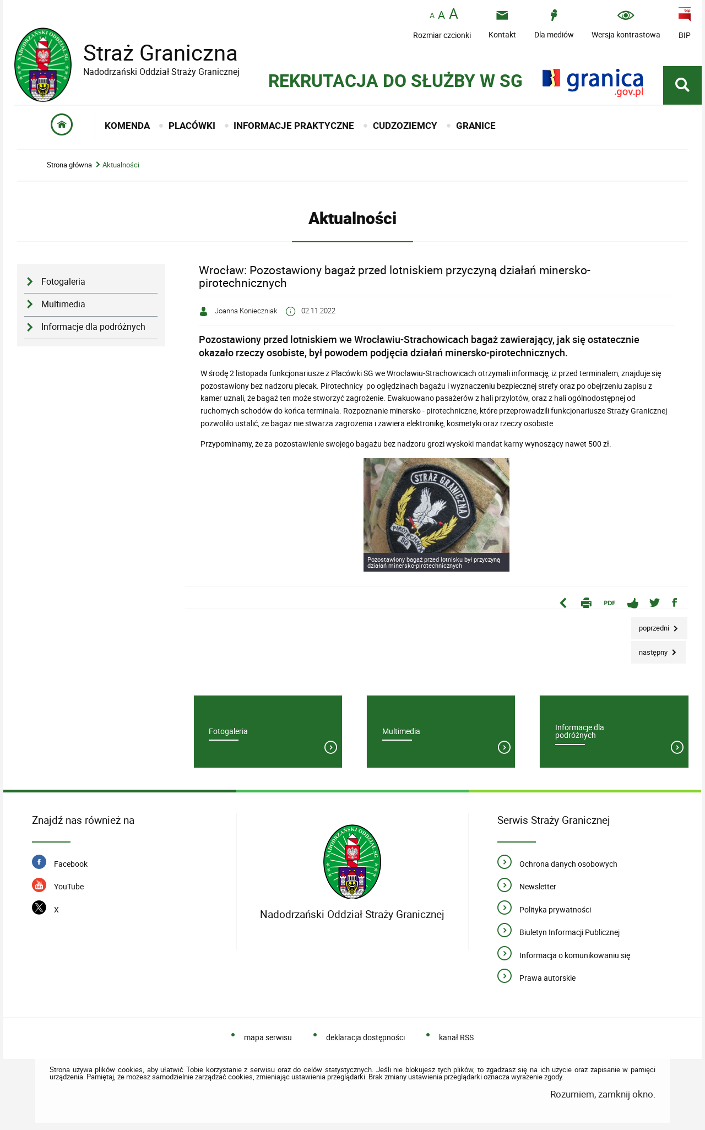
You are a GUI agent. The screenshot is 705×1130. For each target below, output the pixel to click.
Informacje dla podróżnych (93, 327)
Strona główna (69, 165)
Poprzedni (651, 625)
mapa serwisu (268, 1037)
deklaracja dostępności (365, 1037)
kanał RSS (456, 1037)
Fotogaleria (63, 281)
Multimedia (63, 304)
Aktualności (120, 165)
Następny (650, 649)
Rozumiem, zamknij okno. (602, 1094)
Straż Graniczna (152, 53)
